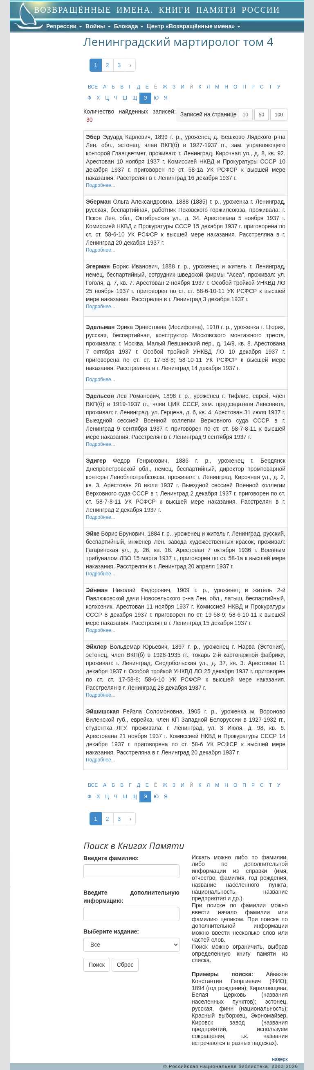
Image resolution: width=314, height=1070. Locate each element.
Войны (98, 26)
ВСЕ (93, 87)
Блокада (129, 26)
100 (279, 115)
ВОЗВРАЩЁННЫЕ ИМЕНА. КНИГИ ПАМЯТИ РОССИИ (157, 9)
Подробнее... (100, 185)
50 (261, 115)
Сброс (125, 964)
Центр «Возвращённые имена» (193, 26)
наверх (280, 1059)
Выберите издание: (111, 931)
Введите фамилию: (111, 858)
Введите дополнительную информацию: (131, 896)
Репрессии (64, 26)
